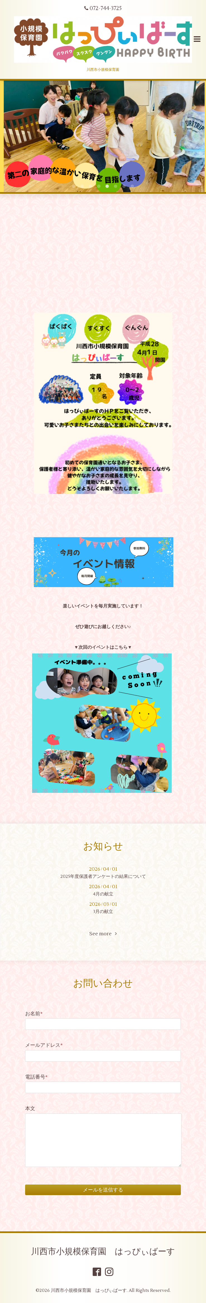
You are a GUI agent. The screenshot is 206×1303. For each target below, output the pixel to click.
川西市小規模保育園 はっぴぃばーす (103, 1251)
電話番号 (36, 1077)
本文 (30, 1108)
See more (103, 933)
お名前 (34, 1014)
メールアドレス (44, 1045)
